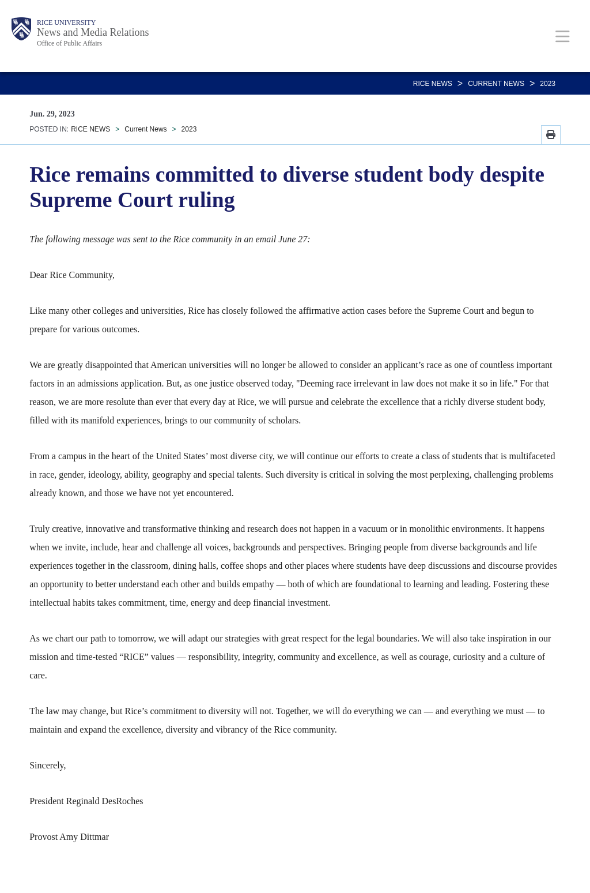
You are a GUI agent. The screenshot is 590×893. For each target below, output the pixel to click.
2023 (547, 84)
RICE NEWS (432, 84)
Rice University (66, 22)
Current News (496, 84)
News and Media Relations (93, 32)
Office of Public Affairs (69, 43)
